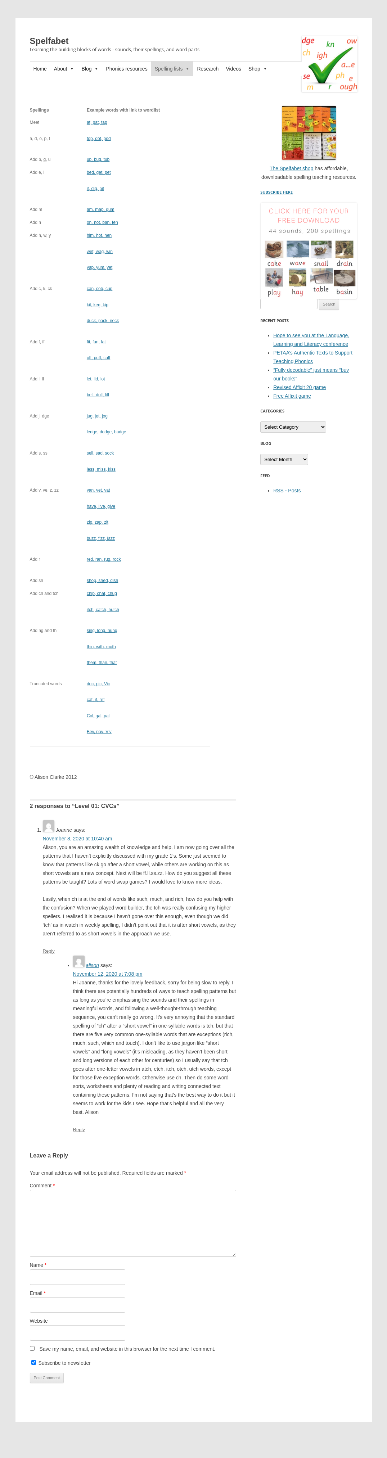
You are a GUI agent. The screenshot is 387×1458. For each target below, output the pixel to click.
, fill (98, 394)
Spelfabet (49, 41)
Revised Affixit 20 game (299, 387)
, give (101, 506)
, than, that (102, 662)
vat (98, 490)
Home (40, 69)
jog (97, 416)
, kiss (101, 469)
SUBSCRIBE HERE (276, 192)
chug (102, 593)
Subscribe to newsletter (61, 1363)
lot (96, 379)
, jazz (101, 538)
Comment (42, 1185)
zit (97, 522)
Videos (233, 69)
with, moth (101, 646)
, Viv (99, 731)
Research (208, 69)
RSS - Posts (287, 490)
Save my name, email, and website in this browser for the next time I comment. (127, 1349)
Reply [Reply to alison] (79, 1129)
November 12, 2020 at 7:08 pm (108, 974)
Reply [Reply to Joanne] (49, 951)
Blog (90, 69)
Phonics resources (126, 69)
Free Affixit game (292, 396)
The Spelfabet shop (291, 168)
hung (102, 630)
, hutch (103, 609)
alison (92, 965)
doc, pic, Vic (98, 683)
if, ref (95, 699)
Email (38, 1293)
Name (38, 1265)
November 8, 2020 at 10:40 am (77, 838)
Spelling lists (172, 69)
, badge (106, 431)
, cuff (98, 357)
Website (39, 1321)
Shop (257, 69)
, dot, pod (99, 138)
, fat (96, 341)
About (64, 69)
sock (100, 453)
